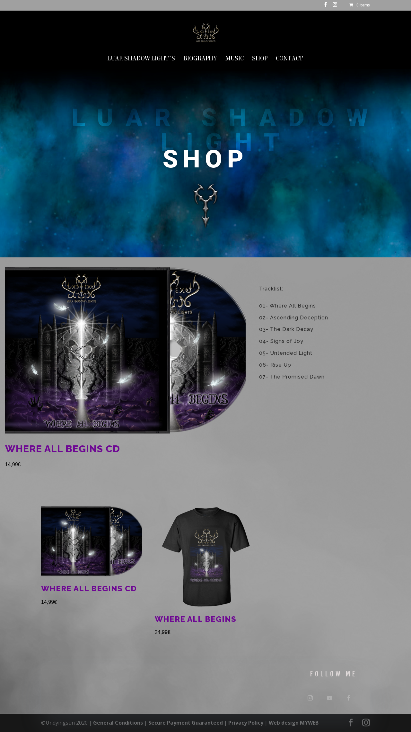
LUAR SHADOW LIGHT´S (141, 59)
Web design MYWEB (294, 722)
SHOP (259, 59)
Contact (289, 59)
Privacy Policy (245, 722)
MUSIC (234, 59)
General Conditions (118, 722)
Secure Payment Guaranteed (185, 722)
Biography (200, 59)
